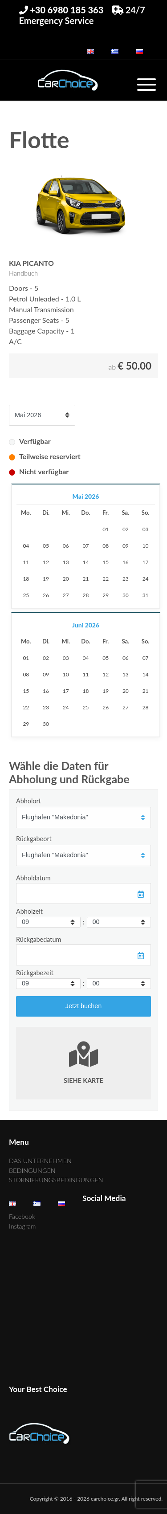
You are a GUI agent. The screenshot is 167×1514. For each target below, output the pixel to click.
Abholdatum (33, 878)
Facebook (22, 1216)
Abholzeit (29, 911)
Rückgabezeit (34, 973)
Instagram (22, 1226)
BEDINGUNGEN (32, 1170)
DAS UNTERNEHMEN (40, 1160)
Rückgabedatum (38, 939)
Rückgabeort (34, 838)
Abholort (28, 801)
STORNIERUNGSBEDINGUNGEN (56, 1180)
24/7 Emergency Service (82, 15)
